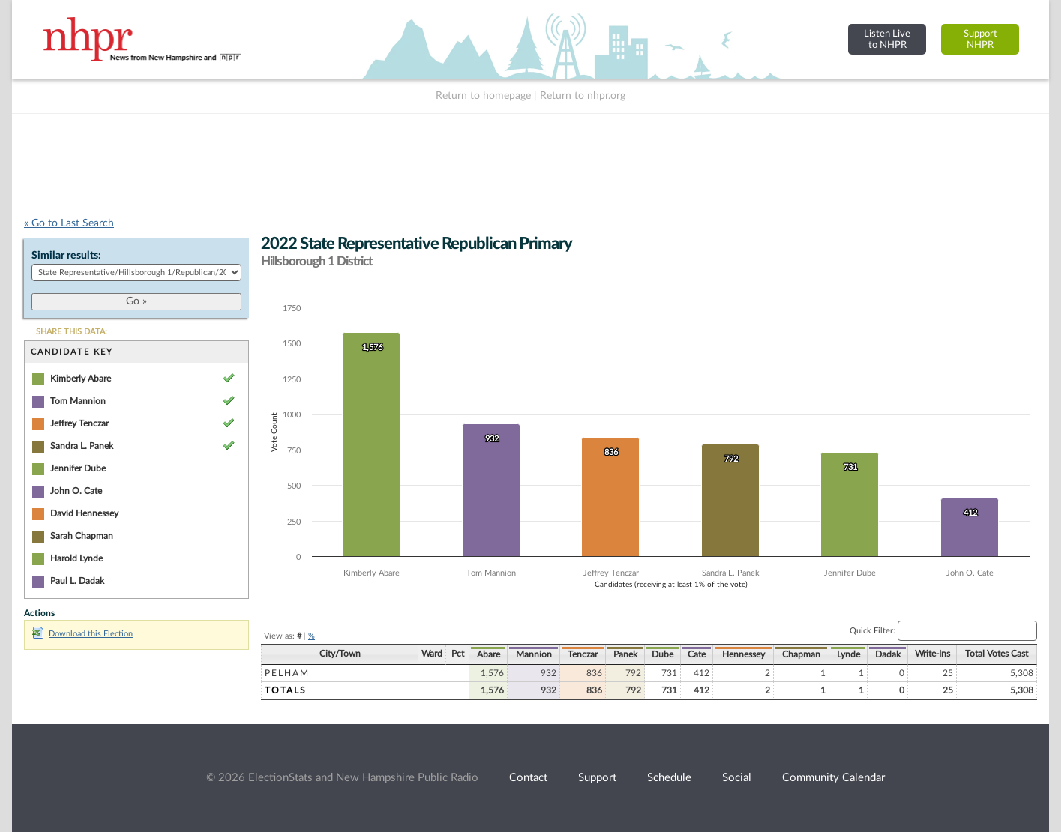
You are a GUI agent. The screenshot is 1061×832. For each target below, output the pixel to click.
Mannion (534, 654)
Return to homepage (483, 96)
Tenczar (583, 654)
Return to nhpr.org (582, 96)
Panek (625, 654)
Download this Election (82, 634)
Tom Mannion (78, 401)
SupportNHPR (980, 39)
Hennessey (743, 654)
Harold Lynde (76, 558)
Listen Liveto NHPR (887, 39)
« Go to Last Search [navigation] (69, 223)
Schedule (669, 777)
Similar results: (66, 255)
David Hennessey (84, 513)
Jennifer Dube (78, 468)
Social (736, 777)
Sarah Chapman (81, 535)
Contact (528, 777)
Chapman (801, 654)
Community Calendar (833, 777)
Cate (697, 654)
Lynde (848, 654)
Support (597, 777)
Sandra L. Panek (81, 445)
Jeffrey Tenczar (79, 423)
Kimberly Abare (80, 378)
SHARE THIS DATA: (71, 332)
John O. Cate (76, 490)
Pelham (287, 673)
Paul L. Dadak (77, 580)
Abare (488, 654)
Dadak (888, 654)
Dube (662, 654)
